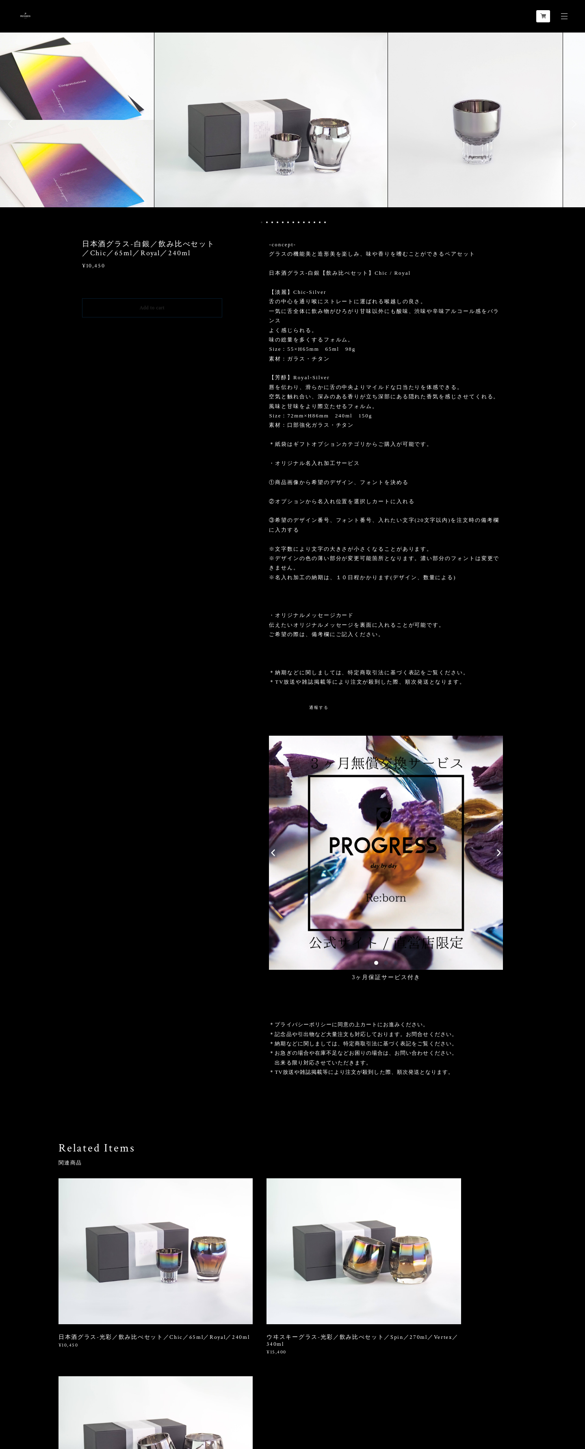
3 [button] (272, 222)
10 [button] (309, 222)
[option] (292, 124)
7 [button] (293, 222)
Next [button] (573, 124)
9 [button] (304, 222)
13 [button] (325, 222)
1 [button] (261, 222)
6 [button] (288, 222)
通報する (319, 707)
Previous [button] (12, 124)
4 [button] (277, 222)
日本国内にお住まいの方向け (152, 327)
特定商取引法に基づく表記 (139, 1401)
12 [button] (320, 222)
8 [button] (298, 222)
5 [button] (283, 222)
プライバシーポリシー (77, 1401)
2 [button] (267, 222)
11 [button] (314, 222)
